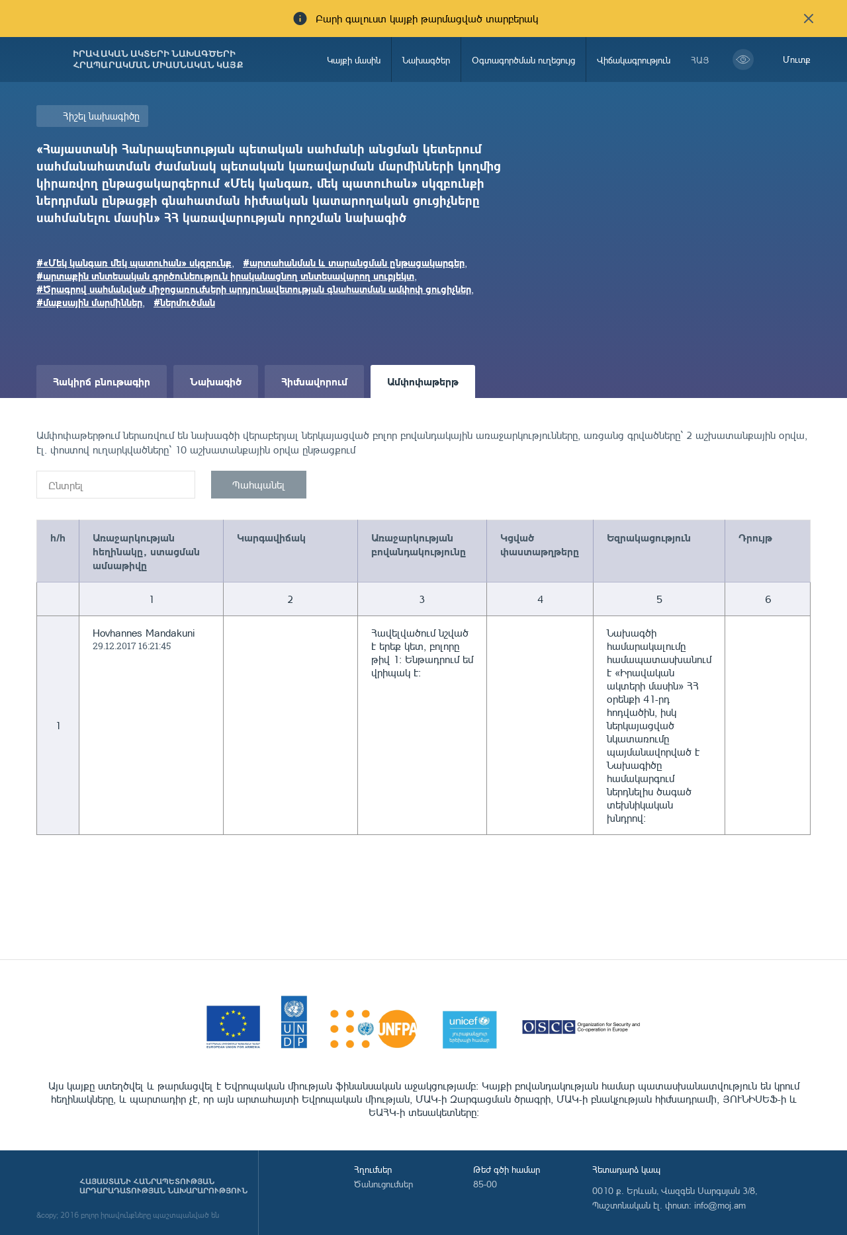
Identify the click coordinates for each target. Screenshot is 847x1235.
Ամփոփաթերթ (423, 381)
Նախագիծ (216, 381)
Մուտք (797, 59)
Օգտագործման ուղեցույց (523, 59)
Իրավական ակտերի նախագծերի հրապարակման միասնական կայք (158, 59)
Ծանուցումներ (383, 1183)
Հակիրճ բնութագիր (101, 381)
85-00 (485, 1183)
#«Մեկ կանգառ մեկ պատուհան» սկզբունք (134, 262)
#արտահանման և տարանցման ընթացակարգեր (354, 262)
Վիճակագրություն (633, 59)
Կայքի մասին (353, 59)
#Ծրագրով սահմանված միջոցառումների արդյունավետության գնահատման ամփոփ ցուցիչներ (253, 289)
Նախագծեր (426, 59)
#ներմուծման (184, 302)
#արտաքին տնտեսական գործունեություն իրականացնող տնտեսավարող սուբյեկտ (225, 275)
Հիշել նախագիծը (101, 116)
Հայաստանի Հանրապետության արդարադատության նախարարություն (163, 1186)
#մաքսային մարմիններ (89, 302)
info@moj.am (720, 1205)
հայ (700, 59)
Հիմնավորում (314, 381)
